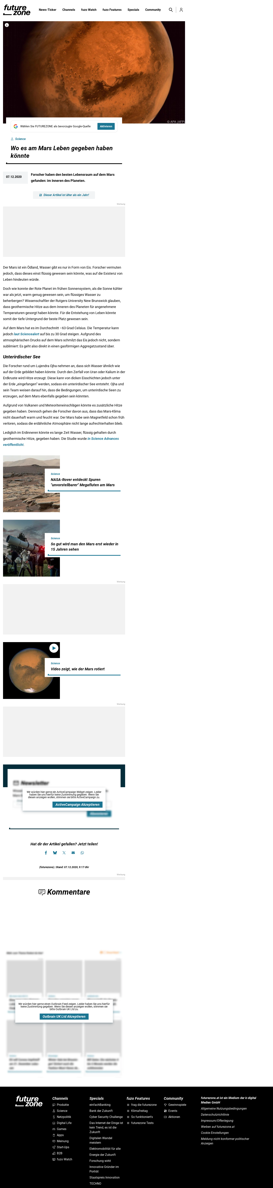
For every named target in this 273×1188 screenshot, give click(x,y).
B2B (57, 1153)
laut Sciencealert (26, 334)
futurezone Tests (140, 1123)
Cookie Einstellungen (215, 1133)
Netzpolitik (61, 1117)
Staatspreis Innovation (104, 1177)
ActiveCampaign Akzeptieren (78, 805)
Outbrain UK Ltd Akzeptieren (64, 1016)
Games (59, 1129)
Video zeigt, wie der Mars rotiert (78, 669)
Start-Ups (60, 1147)
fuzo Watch (88, 10)
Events (170, 1111)
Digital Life (61, 1123)
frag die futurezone (142, 1105)
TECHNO (95, 1183)
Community (153, 10)
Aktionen (172, 1117)
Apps (58, 1135)
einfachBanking (100, 1105)
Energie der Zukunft (102, 1155)
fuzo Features (112, 10)
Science (18, 139)
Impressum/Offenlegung (217, 1120)
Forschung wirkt (100, 1161)
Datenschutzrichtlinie (215, 1114)
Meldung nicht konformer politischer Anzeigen (225, 1141)
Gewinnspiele (175, 1105)
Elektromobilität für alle (105, 1148)
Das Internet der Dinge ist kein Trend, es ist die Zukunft (106, 1127)
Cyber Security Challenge (106, 1117)
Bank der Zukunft (101, 1111)
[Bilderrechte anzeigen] (7, 25)
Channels (68, 10)
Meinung (60, 1141)
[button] (170, 10)
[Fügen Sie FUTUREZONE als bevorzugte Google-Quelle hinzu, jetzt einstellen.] (64, 126)
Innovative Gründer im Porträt (104, 1169)
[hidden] (85, 490)
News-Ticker (47, 10)
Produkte (60, 1105)
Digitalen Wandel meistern (100, 1140)
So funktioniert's (140, 1117)
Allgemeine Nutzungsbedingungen (224, 1108)
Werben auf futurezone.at (218, 1127)
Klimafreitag (137, 1111)
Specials (133, 10)
